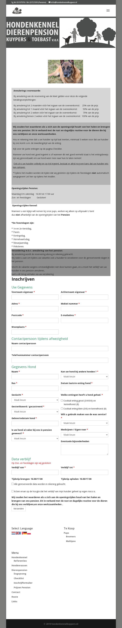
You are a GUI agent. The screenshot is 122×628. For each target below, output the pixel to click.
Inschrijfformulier (23, 582)
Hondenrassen (19, 565)
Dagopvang (20, 573)
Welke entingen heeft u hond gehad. (82, 394)
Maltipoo (71, 541)
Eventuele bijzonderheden (75, 441)
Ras (14, 383)
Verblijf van (19, 467)
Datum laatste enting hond (76, 383)
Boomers (71, 536)
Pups (66, 532)
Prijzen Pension (22, 587)
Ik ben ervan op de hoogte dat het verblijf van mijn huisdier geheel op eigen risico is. (54, 491)
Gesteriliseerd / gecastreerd (28, 406)
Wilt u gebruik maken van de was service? (84, 416)
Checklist (19, 578)
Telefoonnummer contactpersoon (30, 355)
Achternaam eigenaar (74, 292)
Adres (16, 303)
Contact (16, 592)
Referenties (20, 560)
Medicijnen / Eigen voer (74, 429)
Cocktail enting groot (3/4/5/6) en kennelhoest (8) (78, 402)
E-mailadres (68, 315)
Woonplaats (19, 326)
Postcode (18, 315)
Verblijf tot (68, 467)
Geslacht (17, 394)
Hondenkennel (19, 557)
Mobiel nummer (70, 303)
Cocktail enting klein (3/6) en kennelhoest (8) (83, 408)
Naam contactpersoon (24, 343)
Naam (16, 371)
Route (15, 596)
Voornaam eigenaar (23, 292)
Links (14, 601)
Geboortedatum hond (24, 418)
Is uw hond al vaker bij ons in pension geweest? (32, 431)
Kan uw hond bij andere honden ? (79, 371)
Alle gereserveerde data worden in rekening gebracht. (39, 484)
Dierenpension (19, 570)
